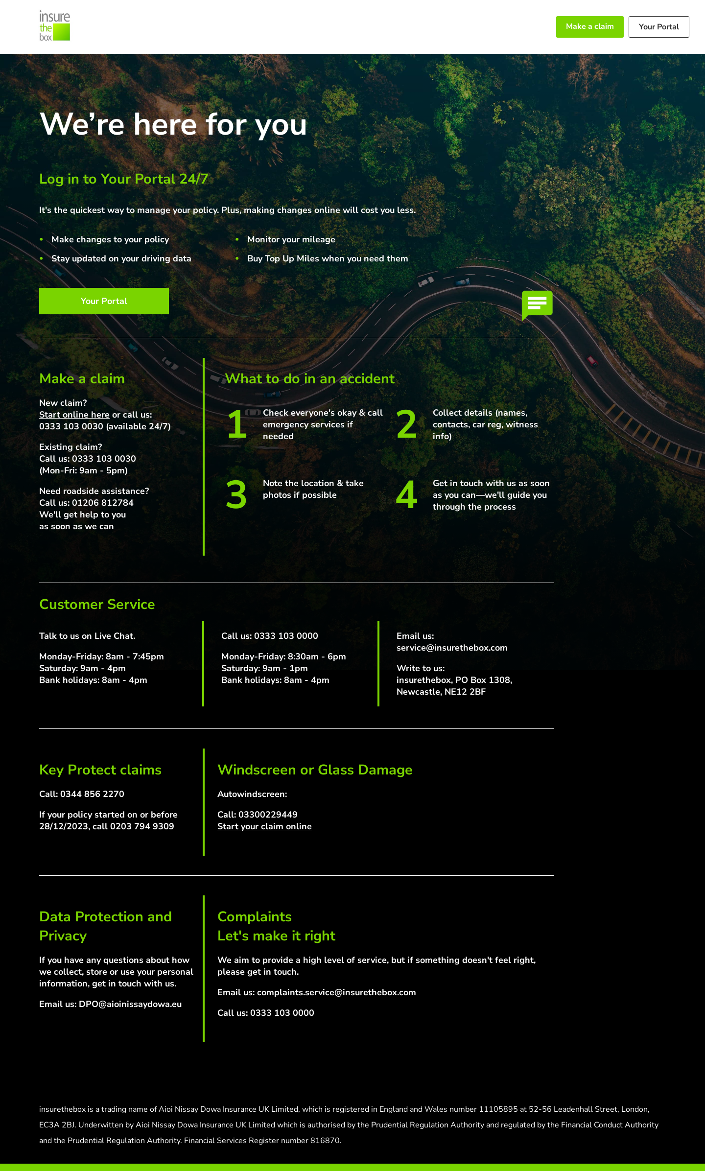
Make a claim (590, 26)
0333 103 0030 (71, 426)
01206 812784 (103, 503)
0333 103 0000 (286, 636)
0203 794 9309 (142, 826)
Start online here (74, 415)
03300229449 (268, 814)
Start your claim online (264, 826)
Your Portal (659, 27)
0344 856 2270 (92, 794)
